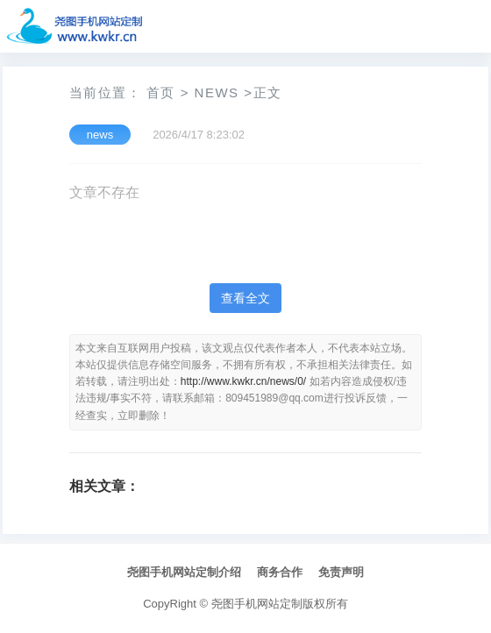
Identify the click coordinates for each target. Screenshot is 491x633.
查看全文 (245, 298)
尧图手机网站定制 (256, 603)
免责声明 (341, 572)
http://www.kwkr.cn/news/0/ (243, 381)
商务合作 (279, 572)
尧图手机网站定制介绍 (184, 572)
